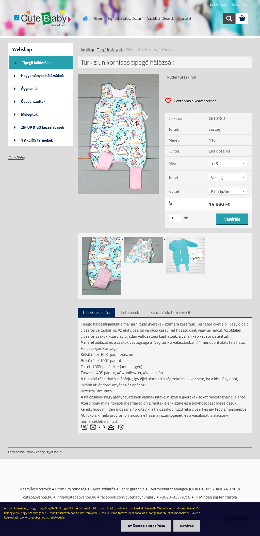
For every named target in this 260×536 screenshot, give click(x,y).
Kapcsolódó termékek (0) (171, 312)
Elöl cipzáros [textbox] (221, 191)
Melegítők (29, 114)
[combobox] (227, 163)
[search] (229, 18)
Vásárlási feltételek (160, 18)
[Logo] (43, 18)
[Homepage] (84, 18)
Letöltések (130, 312)
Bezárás (187, 526)
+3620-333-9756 (175, 497)
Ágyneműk (30, 88)
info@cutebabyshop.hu (76, 497)
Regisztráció (240, 4)
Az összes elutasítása (146, 526)
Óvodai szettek (33, 101)
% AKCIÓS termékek (37, 140)
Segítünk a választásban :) (125, 18)
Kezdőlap (87, 49)
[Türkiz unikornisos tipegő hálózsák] (118, 76)
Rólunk (99, 18)
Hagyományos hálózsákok (42, 76)
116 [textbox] (214, 164)
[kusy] (175, 218)
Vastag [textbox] (217, 178)
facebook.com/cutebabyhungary (128, 497)
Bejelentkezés (219, 4)
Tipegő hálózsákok (37, 63)
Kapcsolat (184, 18)
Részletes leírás (96, 312)
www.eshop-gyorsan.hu (45, 451)
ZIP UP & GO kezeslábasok (42, 127)
